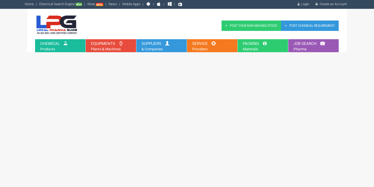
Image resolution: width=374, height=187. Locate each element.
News (113, 4)
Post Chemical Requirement (309, 26)
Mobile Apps (131, 4)
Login (302, 4)
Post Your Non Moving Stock (250, 26)
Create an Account (330, 4)
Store (95, 4)
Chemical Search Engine (60, 4)
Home (29, 4)
